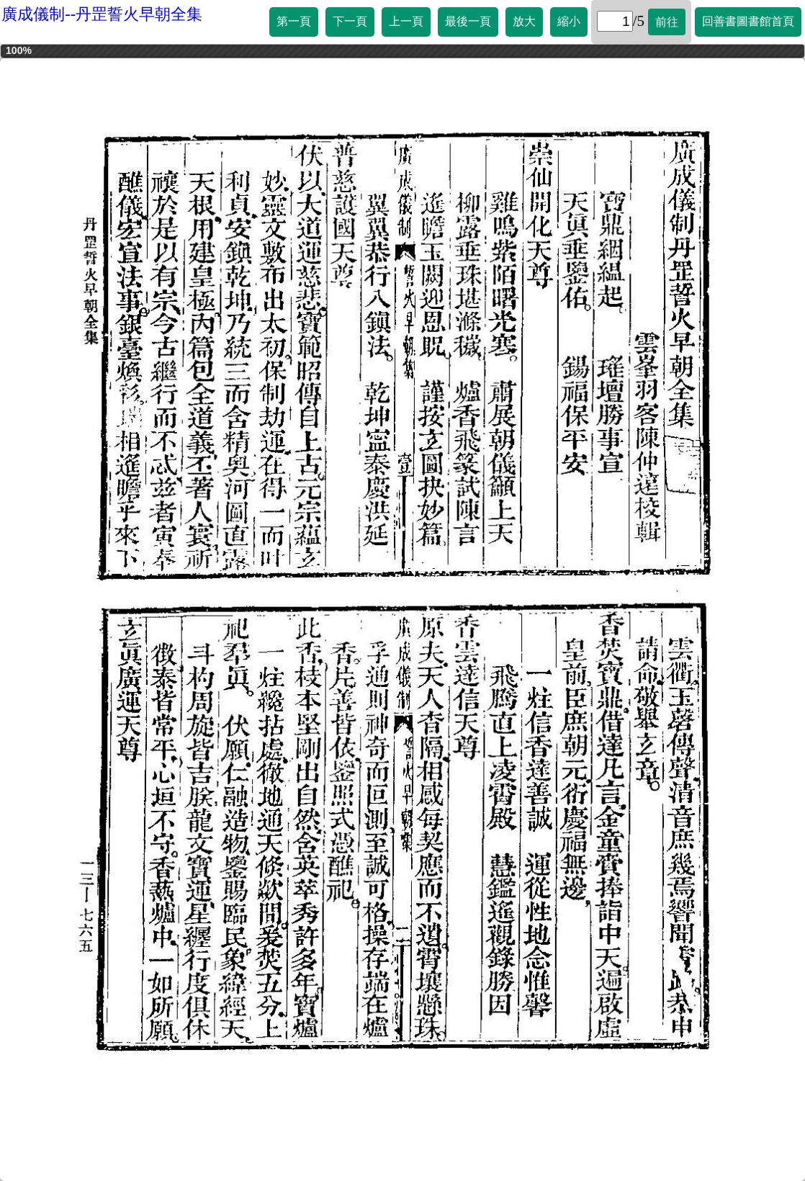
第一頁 (293, 21)
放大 (524, 21)
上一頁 (406, 21)
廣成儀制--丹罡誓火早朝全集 (101, 14)
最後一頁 (468, 21)
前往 (666, 22)
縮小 (568, 21)
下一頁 (350, 21)
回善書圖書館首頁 (748, 21)
